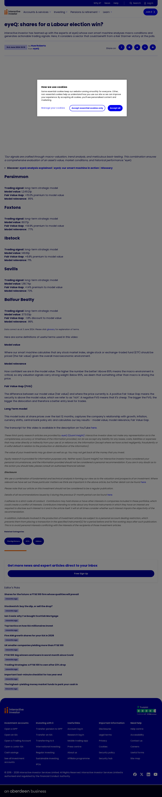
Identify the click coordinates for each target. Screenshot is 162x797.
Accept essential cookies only (87, 108)
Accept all (115, 108)
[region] (82, 98)
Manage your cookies (53, 108)
